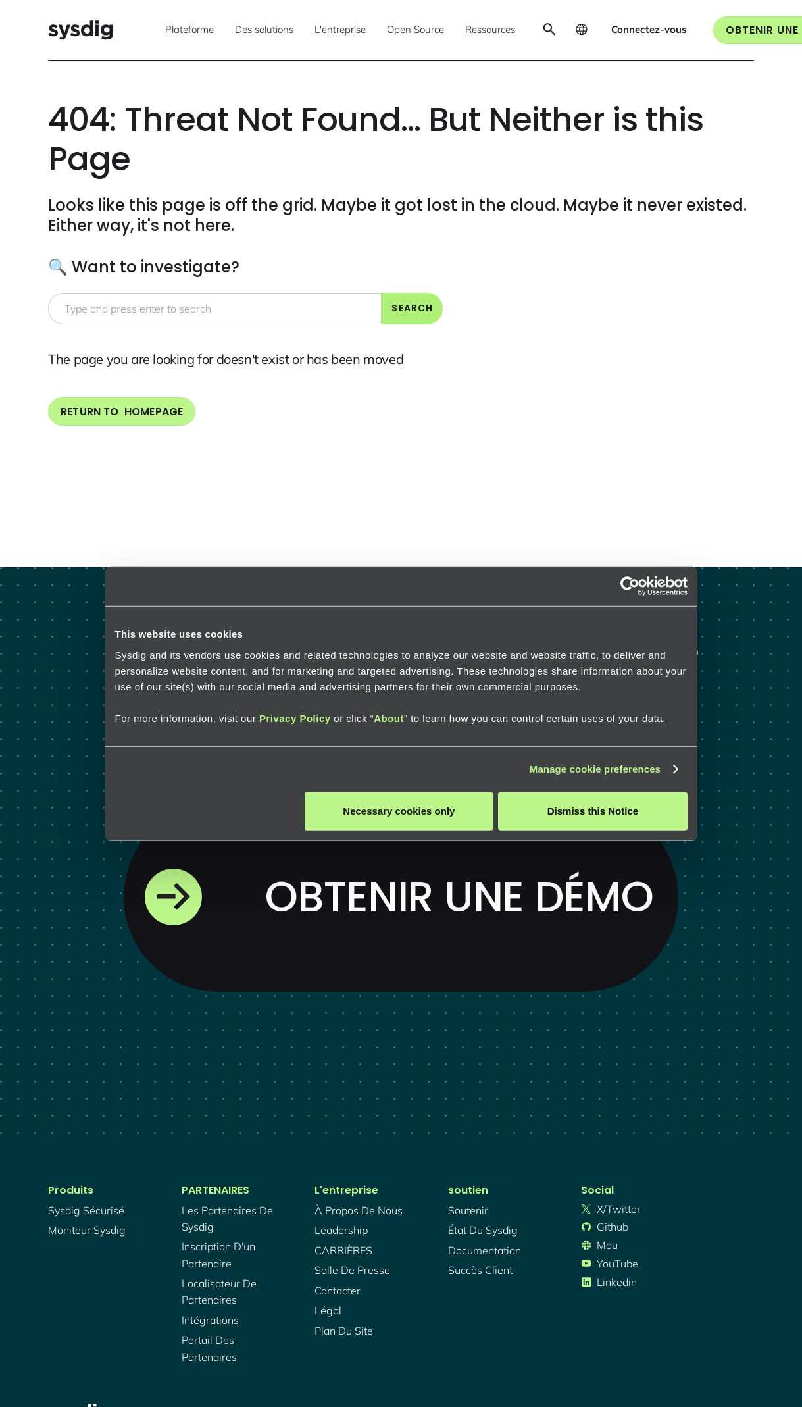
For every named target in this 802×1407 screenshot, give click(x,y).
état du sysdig (483, 1230)
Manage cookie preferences (595, 769)
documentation (484, 1250)
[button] (189, 30)
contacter (337, 1290)
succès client (480, 1270)
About (389, 717)
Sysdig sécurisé (86, 1210)
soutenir (468, 1210)
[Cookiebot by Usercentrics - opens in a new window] (630, 586)
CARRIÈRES (343, 1250)
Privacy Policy (295, 717)
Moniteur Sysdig (87, 1230)
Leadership (341, 1230)
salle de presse (352, 1270)
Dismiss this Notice (592, 810)
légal (327, 1310)
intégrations (210, 1320)
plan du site (343, 1330)
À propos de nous (358, 1210)
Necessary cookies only (399, 810)
